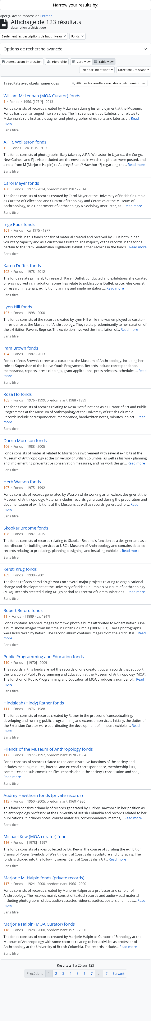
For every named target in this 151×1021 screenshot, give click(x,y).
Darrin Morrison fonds (25, 440)
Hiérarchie (57, 62)
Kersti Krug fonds (20, 569)
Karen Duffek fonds (22, 265)
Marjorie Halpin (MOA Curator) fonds (39, 924)
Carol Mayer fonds (21, 183)
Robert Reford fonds (23, 610)
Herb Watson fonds (22, 481)
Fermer (46, 16)
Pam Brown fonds (21, 348)
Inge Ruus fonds (19, 224)
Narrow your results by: (75, 5)
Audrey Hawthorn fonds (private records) (43, 795)
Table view (104, 62)
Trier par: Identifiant (95, 70)
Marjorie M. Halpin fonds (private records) (44, 877)
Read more (136, 164)
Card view (81, 62)
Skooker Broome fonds (26, 528)
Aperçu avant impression (22, 62)
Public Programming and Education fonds (44, 656)
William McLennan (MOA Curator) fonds (42, 95)
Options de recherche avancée (33, 49)
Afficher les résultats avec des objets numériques (109, 83)
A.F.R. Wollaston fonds (25, 142)
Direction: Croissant (132, 70)
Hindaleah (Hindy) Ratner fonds (34, 702)
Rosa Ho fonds (18, 394)
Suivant (118, 973)
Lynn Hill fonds (18, 306)
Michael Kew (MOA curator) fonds (36, 836)
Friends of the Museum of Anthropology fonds (48, 749)
